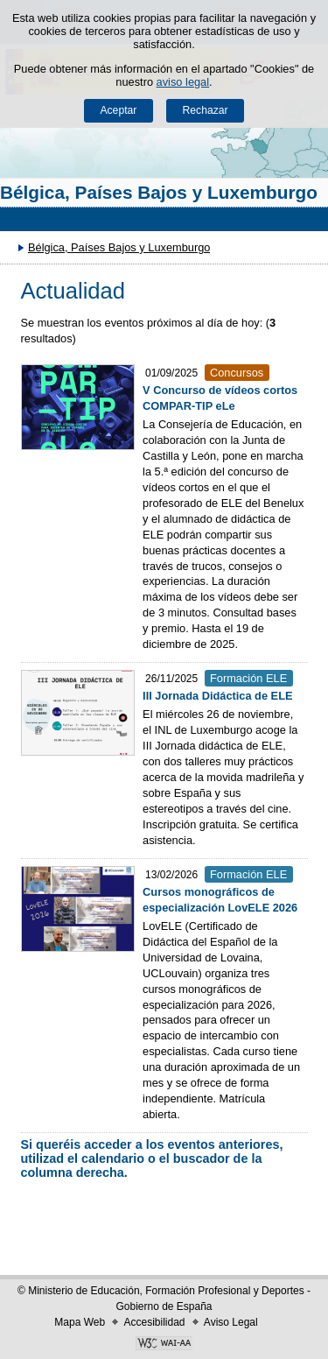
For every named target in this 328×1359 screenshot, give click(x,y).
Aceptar (118, 110)
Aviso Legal (231, 1322)
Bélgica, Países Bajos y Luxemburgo (159, 192)
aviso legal (183, 81)
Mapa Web (79, 1322)
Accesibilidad (154, 1322)
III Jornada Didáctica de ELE (217, 695)
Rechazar (205, 110)
